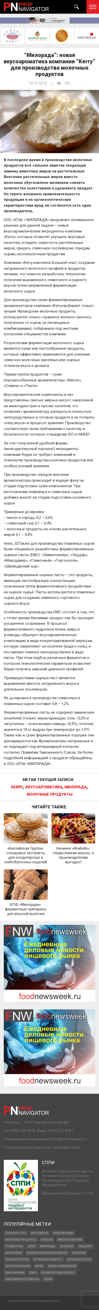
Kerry (17, 787)
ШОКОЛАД (67, 1246)
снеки (48, 1279)
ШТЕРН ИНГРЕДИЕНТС (48, 1259)
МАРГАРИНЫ (14, 1253)
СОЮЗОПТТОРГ (16, 1233)
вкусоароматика (43, 787)
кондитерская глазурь (58, 1272)
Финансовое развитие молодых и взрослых (46, 1302)
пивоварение (15, 1272)
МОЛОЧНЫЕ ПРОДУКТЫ (49, 794)
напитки (47, 1239)
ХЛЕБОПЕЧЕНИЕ (63, 1233)
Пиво (33, 1272)
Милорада (76, 787)
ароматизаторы (79, 1259)
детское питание (18, 1266)
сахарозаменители (62, 1266)
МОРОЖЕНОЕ (39, 1233)
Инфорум (78, 1253)
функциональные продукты (47, 1253)
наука (39, 1266)
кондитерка (14, 1246)
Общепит (85, 1246)
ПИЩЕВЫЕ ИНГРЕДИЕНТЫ (22, 1279)
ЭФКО (31, 1246)
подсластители (17, 1259)
